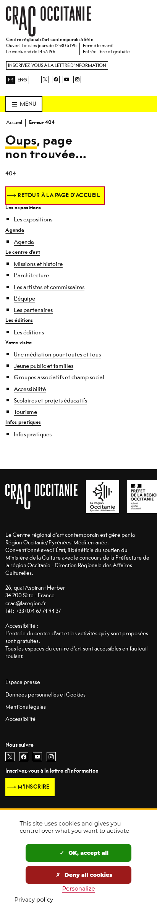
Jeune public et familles (43, 366)
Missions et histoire (38, 264)
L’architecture (31, 275)
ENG (22, 80)
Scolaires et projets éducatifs (50, 401)
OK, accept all (84, 852)
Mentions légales (25, 707)
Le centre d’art (22, 252)
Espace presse (22, 682)
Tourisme (25, 412)
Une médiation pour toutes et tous (57, 354)
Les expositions (23, 207)
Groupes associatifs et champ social (59, 377)
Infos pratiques (23, 422)
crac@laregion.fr (25, 603)
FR (10, 80)
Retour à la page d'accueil (59, 195)
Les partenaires (33, 310)
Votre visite (18, 342)
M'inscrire (33, 787)
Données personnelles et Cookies (45, 694)
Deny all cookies (84, 875)
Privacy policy (34, 899)
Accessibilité (30, 389)
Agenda (14, 230)
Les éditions (19, 320)
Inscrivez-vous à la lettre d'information (57, 65)
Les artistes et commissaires (49, 287)
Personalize (78, 888)
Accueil (14, 122)
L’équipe (24, 299)
